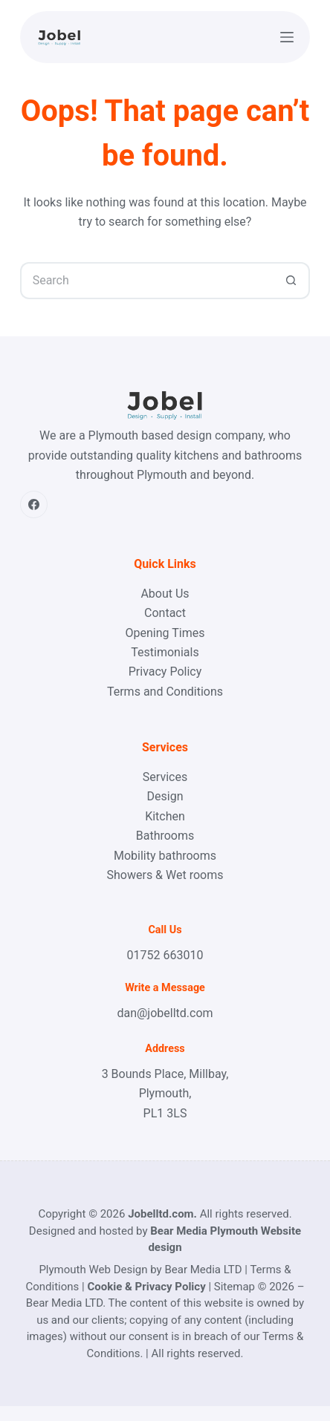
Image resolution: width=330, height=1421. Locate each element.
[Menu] (287, 37)
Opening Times (165, 633)
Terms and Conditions (165, 692)
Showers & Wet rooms (165, 875)
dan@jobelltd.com (165, 1013)
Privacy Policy (165, 671)
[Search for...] (147, 280)
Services (165, 777)
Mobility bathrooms (165, 856)
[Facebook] (34, 505)
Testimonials (164, 652)
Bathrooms (165, 836)
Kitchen (165, 816)
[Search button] (291, 280)
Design (165, 796)
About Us (164, 594)
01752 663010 (165, 955)
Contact (165, 613)
